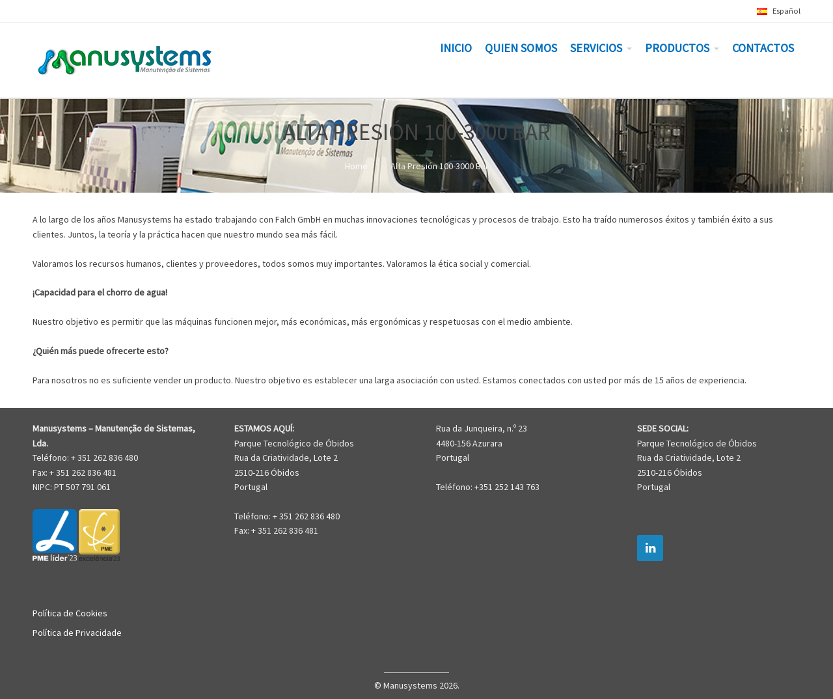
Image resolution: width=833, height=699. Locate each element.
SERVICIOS (596, 47)
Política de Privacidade (77, 632)
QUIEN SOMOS (521, 47)
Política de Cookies (70, 613)
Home (356, 166)
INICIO (456, 47)
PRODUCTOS (677, 47)
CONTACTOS (763, 47)
